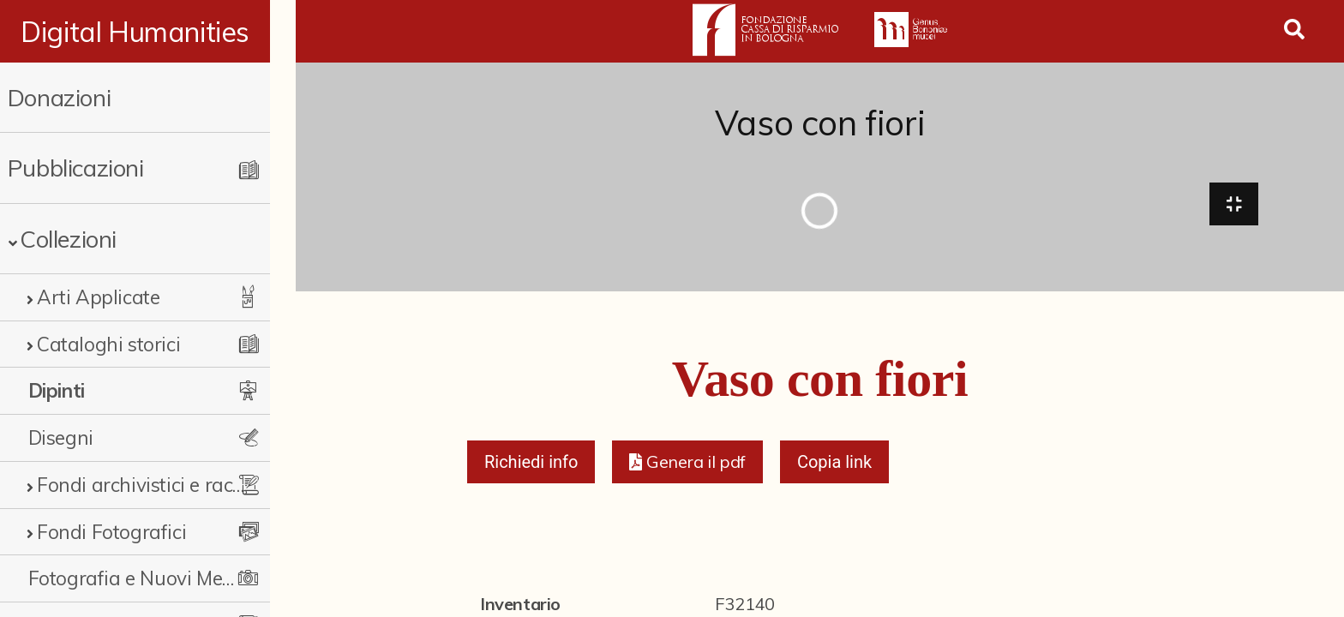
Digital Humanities (147, 32)
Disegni (60, 437)
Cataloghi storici (108, 344)
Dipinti (56, 390)
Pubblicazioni (76, 168)
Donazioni (59, 97)
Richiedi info (531, 464)
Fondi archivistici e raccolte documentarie (152, 484)
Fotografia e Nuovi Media (139, 578)
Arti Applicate (98, 297)
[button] (687, 464)
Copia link (834, 464)
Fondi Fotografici (111, 531)
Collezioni (68, 239)
